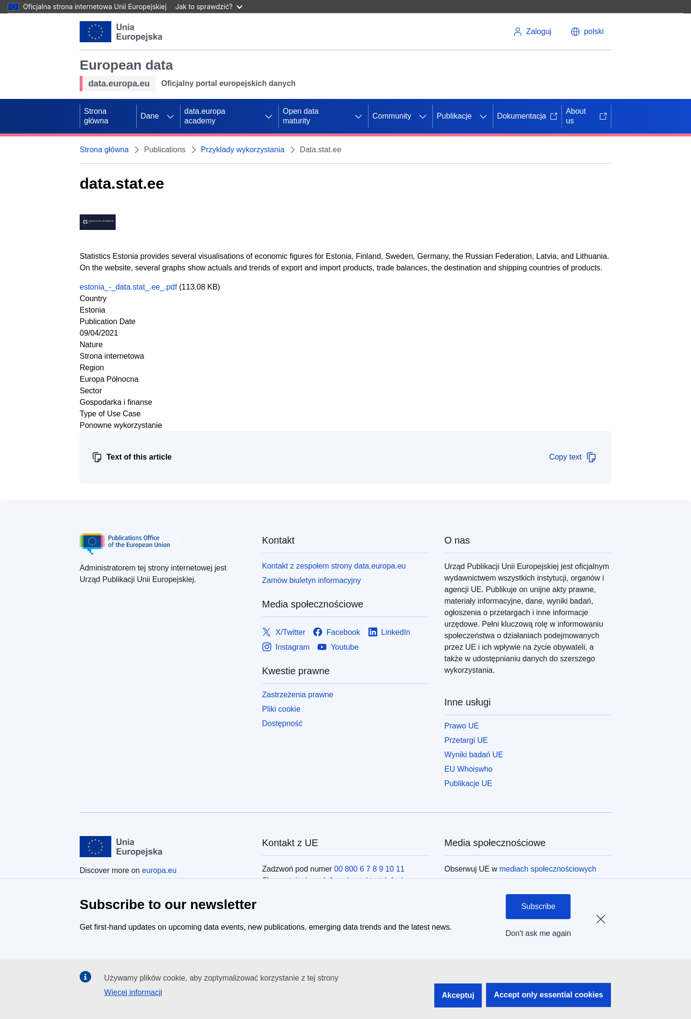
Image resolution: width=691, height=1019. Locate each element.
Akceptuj (458, 995)
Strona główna (96, 116)
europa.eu (159, 870)
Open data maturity (301, 116)
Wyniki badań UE (473, 755)
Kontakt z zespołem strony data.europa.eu (334, 566)
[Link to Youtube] (337, 647)
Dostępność (282, 723)
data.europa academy (204, 116)
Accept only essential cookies (548, 995)
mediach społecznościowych (548, 869)
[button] (587, 31)
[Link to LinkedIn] (389, 632)
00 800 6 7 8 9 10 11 (369, 869)
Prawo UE (461, 726)
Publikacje (454, 116)
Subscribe (538, 906)
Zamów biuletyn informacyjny (311, 580)
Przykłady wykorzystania (243, 150)
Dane (150, 116)
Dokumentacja (527, 116)
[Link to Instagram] (286, 647)
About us (586, 116)
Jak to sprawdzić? (208, 6)
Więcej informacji (133, 992)
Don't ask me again (538, 933)
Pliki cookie (281, 709)
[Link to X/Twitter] (283, 632)
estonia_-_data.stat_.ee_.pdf (128, 287)
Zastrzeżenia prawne (298, 695)
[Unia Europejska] (121, 31)
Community (391, 116)
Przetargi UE (466, 740)
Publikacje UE (468, 783)
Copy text (573, 457)
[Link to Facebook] (336, 632)
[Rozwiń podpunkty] (170, 116)
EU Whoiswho (468, 769)
